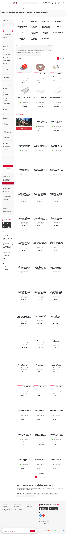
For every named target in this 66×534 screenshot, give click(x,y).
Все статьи (11, 263)
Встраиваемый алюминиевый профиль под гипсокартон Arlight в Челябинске (33, 48)
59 (44, 477)
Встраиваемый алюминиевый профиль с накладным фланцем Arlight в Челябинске (34, 50)
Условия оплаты (17, 506)
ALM (22, 32)
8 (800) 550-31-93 (46, 2)
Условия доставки (18, 507)
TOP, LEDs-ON (58, 26)
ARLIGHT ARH (58, 21)
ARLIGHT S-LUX (34, 21)
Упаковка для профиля (22, 39)
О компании (4, 506)
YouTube (43, 515)
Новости (3, 507)
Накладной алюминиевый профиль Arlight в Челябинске (28, 54)
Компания (4, 504)
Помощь (29, 504)
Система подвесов (46, 38)
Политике (13, 531)
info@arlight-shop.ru (45, 523)
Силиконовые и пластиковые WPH (46, 27)
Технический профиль (46, 33)
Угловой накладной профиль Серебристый (25, 495)
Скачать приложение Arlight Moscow (6, 510)
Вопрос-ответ (30, 506)
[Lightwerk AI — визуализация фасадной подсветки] (24, 121)
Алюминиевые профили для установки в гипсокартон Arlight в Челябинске (37, 45)
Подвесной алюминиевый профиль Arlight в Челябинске (28, 52)
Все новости (10, 231)
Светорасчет (5, 266)
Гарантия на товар (18, 509)
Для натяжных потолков (34, 27)
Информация (17, 504)
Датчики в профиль (58, 32)
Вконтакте (40, 515)
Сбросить (8, 168)
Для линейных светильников (34, 39)
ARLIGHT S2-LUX (46, 21)
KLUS (22, 21)
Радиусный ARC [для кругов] (22, 27)
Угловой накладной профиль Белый (33, 493)
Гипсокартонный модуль (34, 33)
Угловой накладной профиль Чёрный (50, 493)
